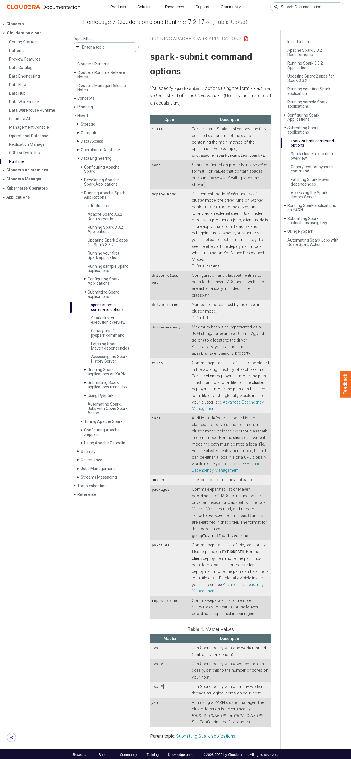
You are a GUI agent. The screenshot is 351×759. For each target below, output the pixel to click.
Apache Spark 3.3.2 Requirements (105, 216)
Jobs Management (98, 468)
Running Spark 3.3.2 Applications (105, 229)
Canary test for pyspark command (107, 332)
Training (152, 753)
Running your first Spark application (103, 255)
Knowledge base (180, 753)
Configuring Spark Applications (104, 281)
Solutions (145, 7)
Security (88, 451)
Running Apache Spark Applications (104, 195)
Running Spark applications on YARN (107, 371)
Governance (91, 460)
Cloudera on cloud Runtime (152, 21)
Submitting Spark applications (103, 294)
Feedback (345, 384)
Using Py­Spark (100, 395)
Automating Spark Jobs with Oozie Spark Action (108, 408)
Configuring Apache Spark (102, 169)
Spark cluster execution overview (108, 320)
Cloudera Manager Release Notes (101, 87)
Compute (89, 132)
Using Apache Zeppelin (104, 443)
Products (118, 7)
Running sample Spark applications (108, 268)
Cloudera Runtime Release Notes (101, 74)
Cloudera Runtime (93, 64)
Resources (174, 7)
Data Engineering (96, 158)
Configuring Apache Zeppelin (102, 432)
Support (202, 7)
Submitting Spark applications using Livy (107, 384)
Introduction (98, 205)
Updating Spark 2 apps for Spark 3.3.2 (108, 242)
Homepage (97, 21)
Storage (88, 124)
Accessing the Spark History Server (109, 358)
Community (231, 7)
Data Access (92, 141)
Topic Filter (82, 39)
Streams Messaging (99, 477)
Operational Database (100, 149)
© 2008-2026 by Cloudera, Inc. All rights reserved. (240, 753)
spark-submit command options (107, 307)
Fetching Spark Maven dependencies (110, 346)
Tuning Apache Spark (103, 421)
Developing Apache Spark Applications (101, 182)
